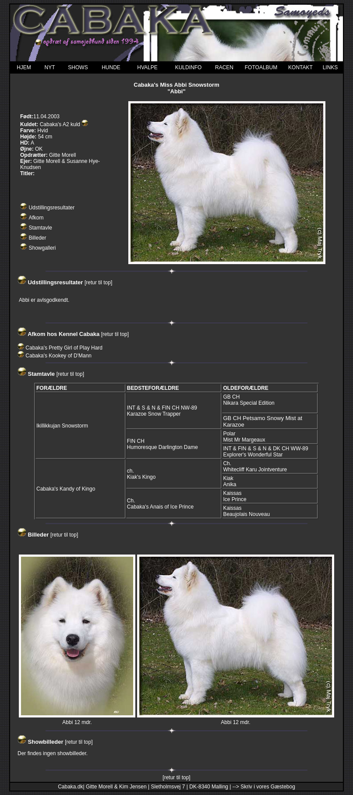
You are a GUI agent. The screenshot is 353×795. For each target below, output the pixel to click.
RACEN (224, 67)
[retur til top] (98, 282)
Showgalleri (42, 248)
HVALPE (147, 67)
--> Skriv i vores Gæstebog (264, 787)
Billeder (37, 238)
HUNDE (111, 67)
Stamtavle (40, 228)
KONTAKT (300, 67)
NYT (50, 67)
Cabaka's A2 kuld (60, 124)
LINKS (330, 67)
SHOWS (78, 67)
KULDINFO (188, 67)
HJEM (24, 67)
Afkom (35, 218)
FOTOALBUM (261, 67)
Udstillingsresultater (51, 208)
